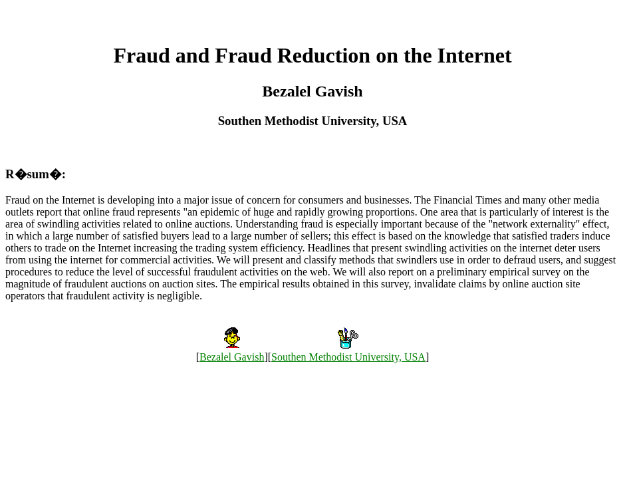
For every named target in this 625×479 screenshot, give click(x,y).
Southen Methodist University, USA (348, 357)
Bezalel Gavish (231, 357)
